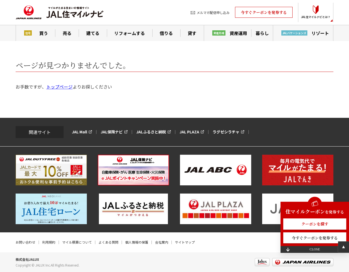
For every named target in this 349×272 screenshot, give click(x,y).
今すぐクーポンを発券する (264, 12)
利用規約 (48, 242)
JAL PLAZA (189, 131)
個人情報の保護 (136, 242)
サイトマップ (185, 242)
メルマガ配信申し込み (213, 12)
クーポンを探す (314, 224)
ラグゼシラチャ (226, 131)
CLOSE (315, 249)
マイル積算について (77, 242)
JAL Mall (79, 131)
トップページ (59, 86)
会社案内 (161, 242)
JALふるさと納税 (151, 131)
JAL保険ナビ (112, 131)
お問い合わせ (25, 242)
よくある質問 (108, 242)
